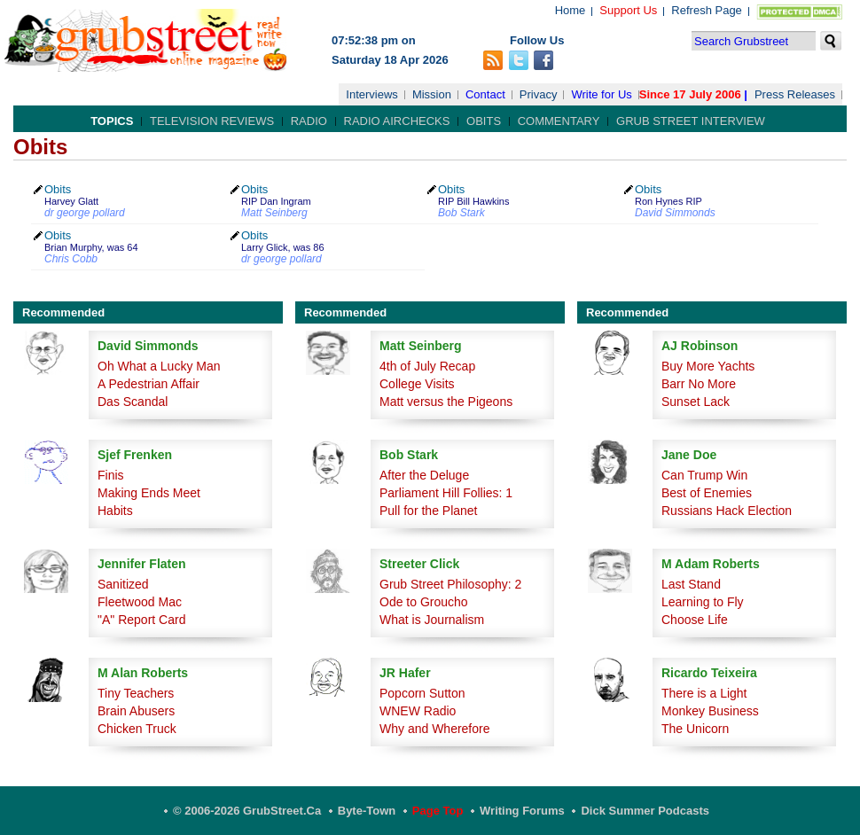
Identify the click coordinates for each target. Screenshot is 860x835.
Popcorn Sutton (422, 693)
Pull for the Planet (428, 510)
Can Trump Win (704, 475)
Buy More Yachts (707, 366)
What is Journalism (431, 620)
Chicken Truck (137, 729)
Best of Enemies (706, 493)
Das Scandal (133, 401)
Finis (111, 475)
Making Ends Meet (149, 493)
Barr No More (698, 384)
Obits (483, 121)
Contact (485, 94)
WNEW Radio (417, 711)
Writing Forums (522, 810)
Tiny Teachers (136, 693)
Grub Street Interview (690, 121)
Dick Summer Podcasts (645, 810)
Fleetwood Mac (140, 602)
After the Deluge (424, 475)
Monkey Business (710, 711)
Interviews (372, 94)
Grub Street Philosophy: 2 (450, 584)
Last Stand (691, 584)
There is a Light (704, 693)
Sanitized (123, 584)
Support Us (628, 10)
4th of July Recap (427, 366)
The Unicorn (695, 729)
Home (570, 10)
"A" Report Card (141, 620)
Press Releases (794, 94)
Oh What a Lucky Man (159, 366)
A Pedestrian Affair (148, 384)
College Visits (417, 384)
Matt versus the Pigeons (445, 401)
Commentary (559, 121)
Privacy (539, 94)
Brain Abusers (136, 711)
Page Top (438, 810)
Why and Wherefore (434, 729)
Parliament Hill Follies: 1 (445, 493)
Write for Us (601, 94)
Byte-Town (366, 810)
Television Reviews (212, 121)
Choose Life (694, 620)
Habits (115, 510)
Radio (309, 121)
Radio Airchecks (397, 121)
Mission (431, 94)
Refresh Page (706, 10)
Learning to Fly (702, 602)
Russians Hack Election (726, 510)
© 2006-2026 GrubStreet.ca (247, 810)
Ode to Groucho (423, 602)
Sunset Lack (695, 401)
